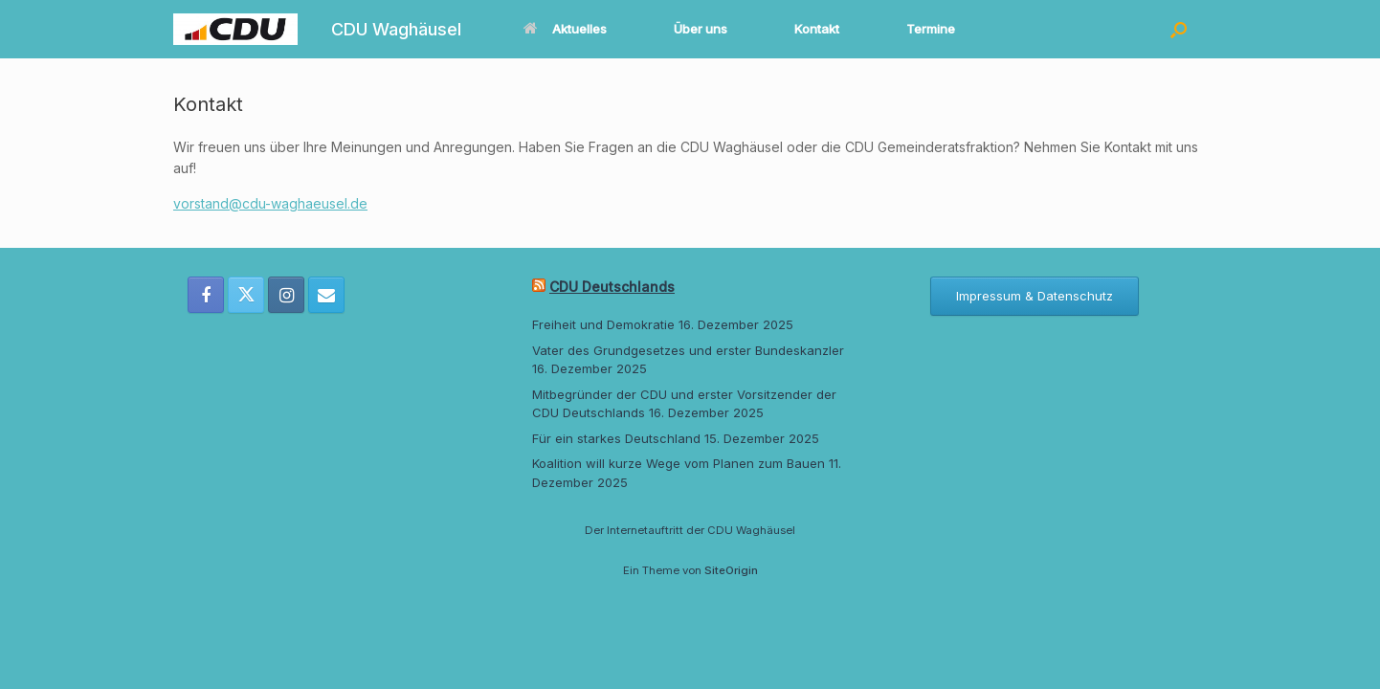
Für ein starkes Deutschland (616, 438)
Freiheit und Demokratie (603, 324)
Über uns (700, 28)
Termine (930, 28)
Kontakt (816, 28)
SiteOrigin (731, 570)
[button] (1178, 29)
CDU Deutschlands (612, 286)
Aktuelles (565, 28)
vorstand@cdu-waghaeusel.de (270, 203)
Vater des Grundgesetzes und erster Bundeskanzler (688, 350)
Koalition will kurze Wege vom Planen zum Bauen (678, 463)
